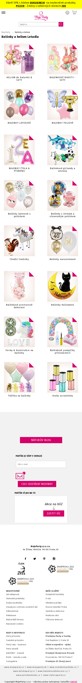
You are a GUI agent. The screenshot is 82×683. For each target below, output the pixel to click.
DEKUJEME (36, 2)
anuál (21, 653)
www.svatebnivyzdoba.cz (63, 667)
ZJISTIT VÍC (54, 513)
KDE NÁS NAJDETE (54, 633)
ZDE (64, 5)
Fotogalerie (11, 661)
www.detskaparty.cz (24, 671)
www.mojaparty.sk (37, 667)
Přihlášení (67, 12)
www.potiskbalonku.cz (28, 675)
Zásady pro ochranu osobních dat (22, 607)
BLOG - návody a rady (16, 657)
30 (43, 2)
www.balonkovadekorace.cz (53, 671)
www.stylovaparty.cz (54, 675)
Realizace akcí (52, 615)
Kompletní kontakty (55, 594)
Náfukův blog (41, 440)
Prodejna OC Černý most (58, 661)
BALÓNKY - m (12, 653)
